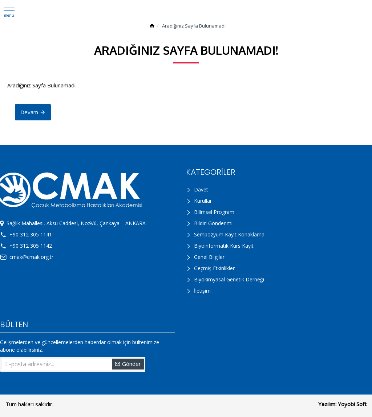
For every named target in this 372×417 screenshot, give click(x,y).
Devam (29, 112)
